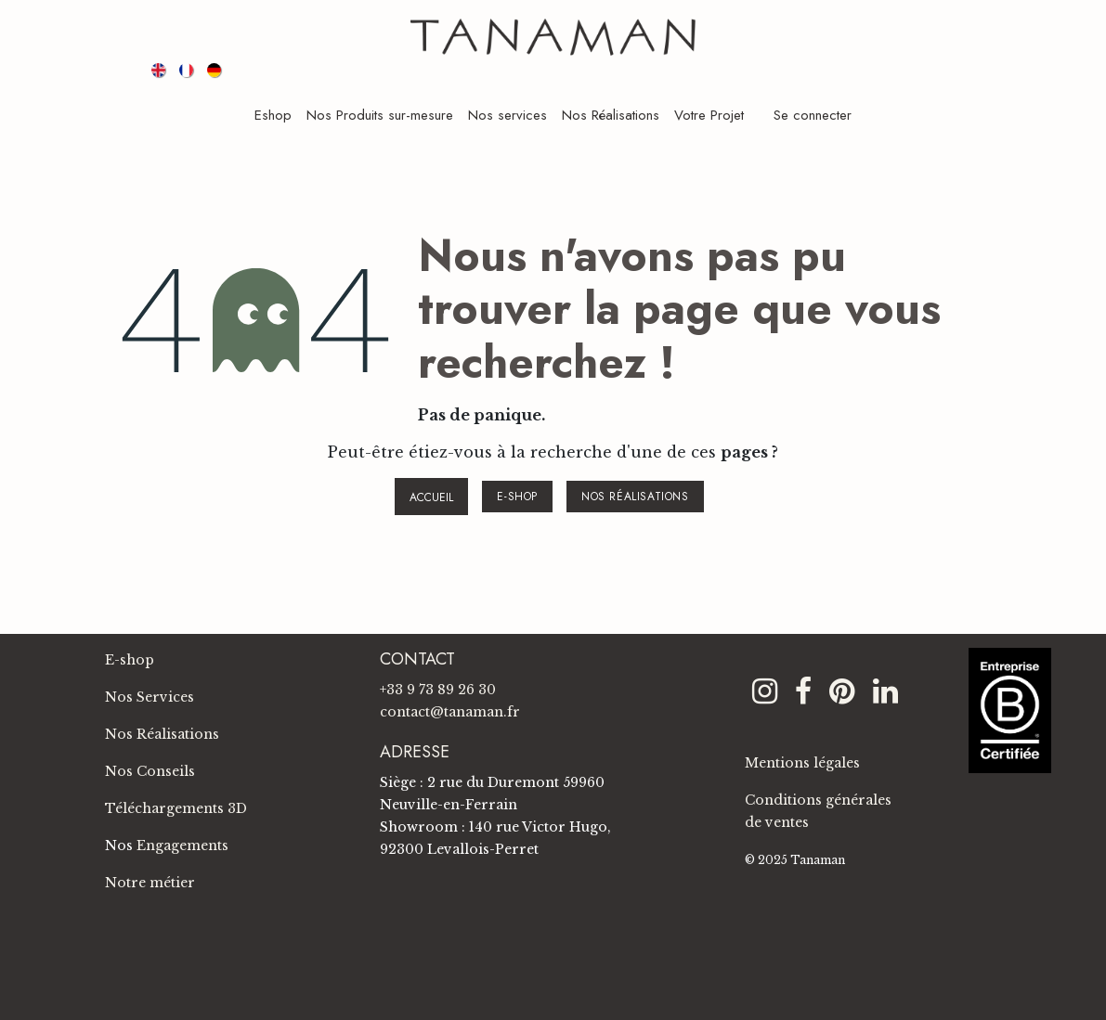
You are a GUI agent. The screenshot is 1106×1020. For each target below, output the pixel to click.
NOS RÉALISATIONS (635, 496)
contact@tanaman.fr (450, 712)
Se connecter (813, 115)
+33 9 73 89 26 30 (438, 689)
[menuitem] (159, 69)
